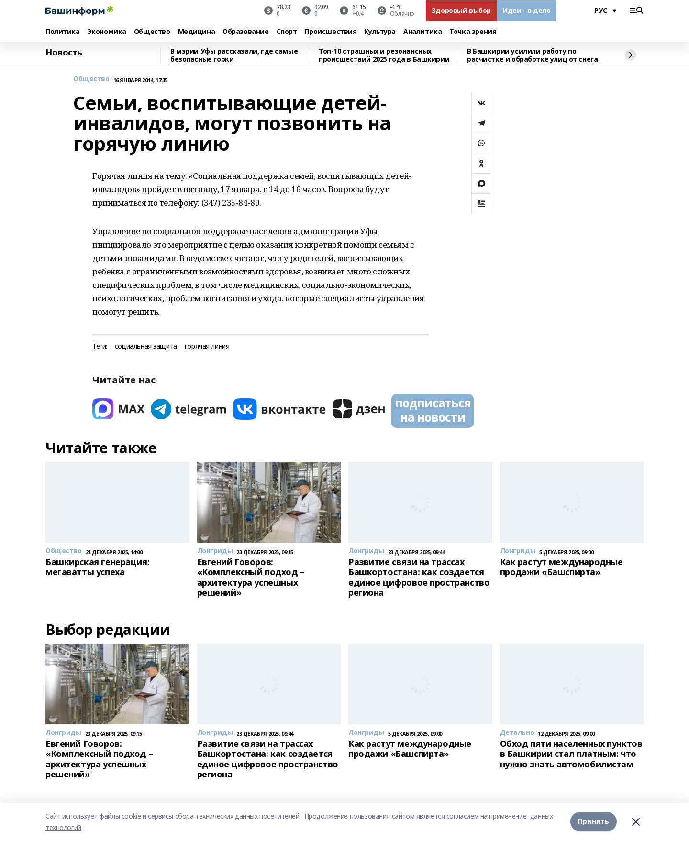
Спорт (287, 32)
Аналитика (422, 32)
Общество (152, 32)
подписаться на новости (432, 409)
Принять (593, 821)
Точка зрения (472, 32)
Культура (380, 32)
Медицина (196, 32)
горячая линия (207, 346)
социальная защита (146, 346)
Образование (245, 32)
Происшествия (330, 32)
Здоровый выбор (461, 10)
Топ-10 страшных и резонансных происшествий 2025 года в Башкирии (384, 55)
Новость (63, 52)
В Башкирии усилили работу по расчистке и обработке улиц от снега (532, 55)
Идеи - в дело (526, 10)
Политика (62, 32)
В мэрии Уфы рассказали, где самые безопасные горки (234, 55)
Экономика (107, 32)
